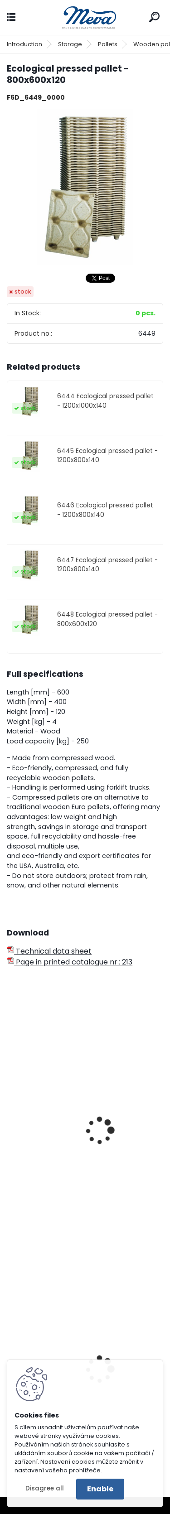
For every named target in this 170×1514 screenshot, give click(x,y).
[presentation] (11, 1118)
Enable (100, 1489)
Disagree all (44, 1488)
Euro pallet (32, 1177)
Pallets (107, 44)
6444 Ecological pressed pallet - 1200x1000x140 (105, 401)
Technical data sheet (49, 951)
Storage (70, 44)
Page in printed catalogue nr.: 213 (69, 962)
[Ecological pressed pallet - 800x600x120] (85, 187)
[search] (154, 17)
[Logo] (85, 17)
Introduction (24, 44)
